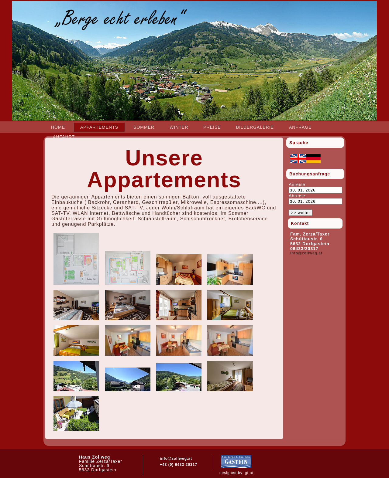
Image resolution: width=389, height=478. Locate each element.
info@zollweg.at (306, 253)
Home (58, 127)
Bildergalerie (255, 127)
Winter (179, 127)
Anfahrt (64, 136)
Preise (212, 127)
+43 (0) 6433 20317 (178, 465)
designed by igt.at (236, 473)
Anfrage (300, 127)
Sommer (143, 127)
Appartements (99, 127)
